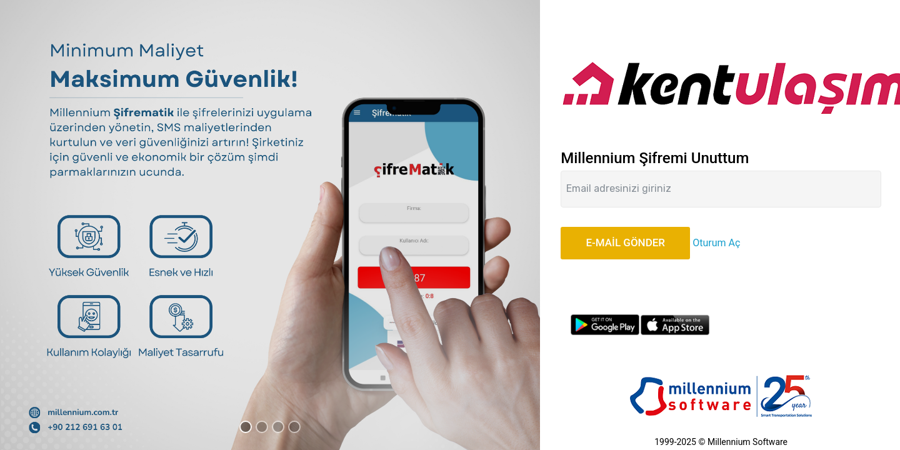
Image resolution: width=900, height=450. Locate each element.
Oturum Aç (716, 243)
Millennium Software (748, 442)
